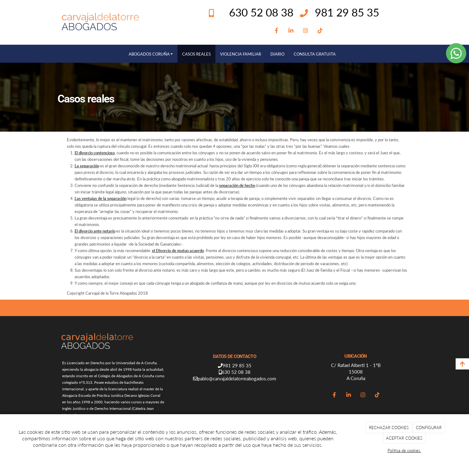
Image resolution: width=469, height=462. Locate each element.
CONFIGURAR (429, 427)
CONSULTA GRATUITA (315, 54)
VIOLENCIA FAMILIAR (240, 54)
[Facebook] (276, 31)
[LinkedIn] (291, 31)
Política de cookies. (404, 450)
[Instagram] (305, 31)
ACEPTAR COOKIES (404, 438)
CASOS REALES (196, 54)
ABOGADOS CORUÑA (151, 54)
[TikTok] (320, 31)
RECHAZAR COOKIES (389, 427)
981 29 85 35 (347, 12)
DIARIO (277, 54)
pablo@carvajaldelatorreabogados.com (237, 378)
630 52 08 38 (236, 372)
